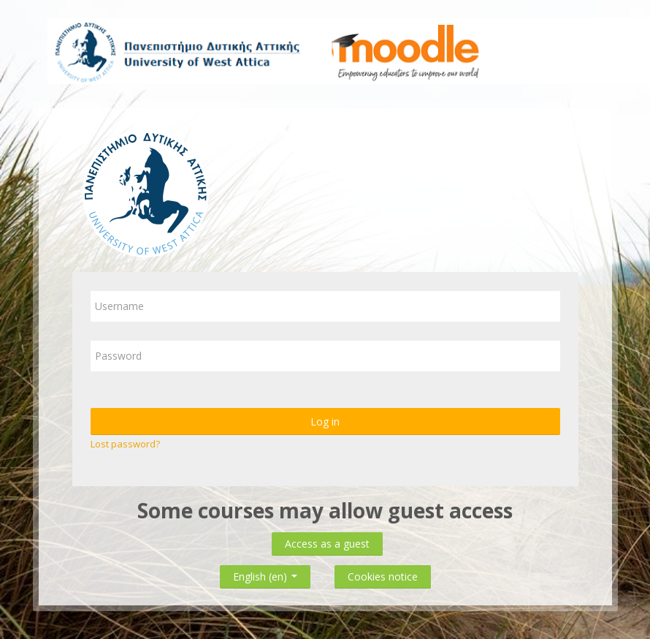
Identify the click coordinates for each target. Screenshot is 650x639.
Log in (325, 421)
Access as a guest (327, 544)
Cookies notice (383, 576)
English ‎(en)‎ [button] (265, 574)
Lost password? (125, 443)
